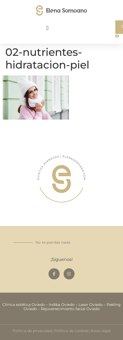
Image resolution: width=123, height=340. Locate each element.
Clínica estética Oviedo (23, 304)
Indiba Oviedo (61, 304)
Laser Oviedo (90, 304)
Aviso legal (101, 330)
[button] (47, 28)
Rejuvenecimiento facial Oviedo (70, 308)
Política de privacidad (32, 330)
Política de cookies (71, 330)
